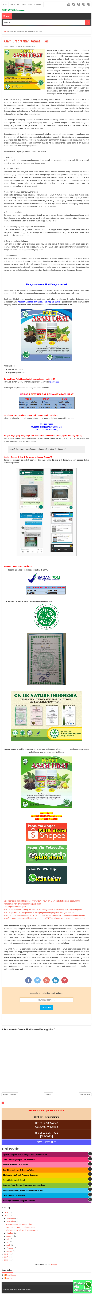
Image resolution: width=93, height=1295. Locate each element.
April (8, 1245)
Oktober (9, 1233)
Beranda (48, 1094)
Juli (8, 1239)
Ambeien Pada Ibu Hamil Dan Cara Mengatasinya (24, 1185)
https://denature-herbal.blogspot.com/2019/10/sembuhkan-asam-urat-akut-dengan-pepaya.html (42, 901)
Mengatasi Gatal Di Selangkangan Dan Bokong (23, 1190)
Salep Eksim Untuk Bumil (14, 1180)
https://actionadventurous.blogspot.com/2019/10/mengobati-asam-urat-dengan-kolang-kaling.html (43, 910)
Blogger (54, 1265)
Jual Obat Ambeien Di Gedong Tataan (19, 1170)
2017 (6, 1257)
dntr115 (9, 1278)
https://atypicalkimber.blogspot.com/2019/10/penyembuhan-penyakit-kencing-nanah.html (39, 912)
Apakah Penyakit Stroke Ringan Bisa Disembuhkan (25, 1155)
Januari (9, 1251)
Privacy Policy (26, 4)
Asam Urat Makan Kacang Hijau (19, 1224)
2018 (6, 1254)
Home (6, 31)
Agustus (9, 1236)
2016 (6, 1260)
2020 (6, 1212)
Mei (8, 1242)
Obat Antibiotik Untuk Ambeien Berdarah (20, 1175)
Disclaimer (38, 4)
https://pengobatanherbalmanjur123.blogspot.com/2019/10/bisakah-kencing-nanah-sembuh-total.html (44, 915)
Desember (10, 1218)
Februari (10, 1248)
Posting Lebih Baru (9, 1094)
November (10, 1221)
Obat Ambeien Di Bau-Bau (14, 1195)
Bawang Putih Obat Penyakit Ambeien (19, 1201)
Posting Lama (85, 1094)
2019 (6, 1215)
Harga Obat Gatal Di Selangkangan (20, 1227)
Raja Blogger (11, 1275)
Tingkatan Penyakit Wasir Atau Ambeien (22, 1230)
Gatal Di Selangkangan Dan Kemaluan (19, 1160)
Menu (6, 16)
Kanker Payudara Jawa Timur (15, 1165)
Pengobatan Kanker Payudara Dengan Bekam (22, 904)
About (5, 4)
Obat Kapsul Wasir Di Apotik (15, 907)
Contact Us (14, 4)
